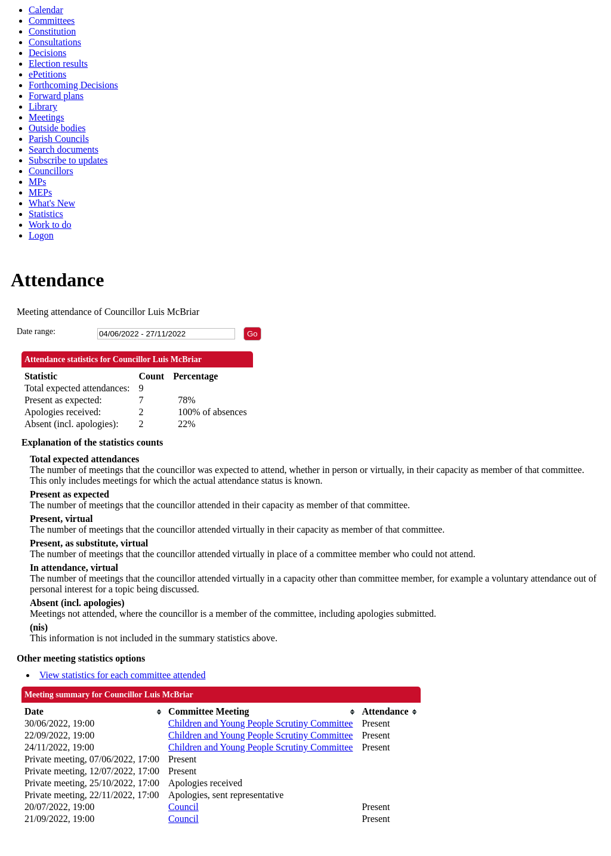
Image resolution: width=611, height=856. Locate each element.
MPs (37, 182)
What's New (52, 203)
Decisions (47, 53)
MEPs (40, 192)
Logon (41, 235)
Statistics (46, 214)
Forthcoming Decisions (73, 85)
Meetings (46, 117)
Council (183, 807)
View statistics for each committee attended (122, 675)
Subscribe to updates (68, 160)
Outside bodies (57, 128)
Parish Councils (59, 139)
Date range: (36, 331)
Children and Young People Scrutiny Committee (260, 723)
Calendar (46, 10)
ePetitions (47, 74)
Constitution (52, 31)
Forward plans (56, 96)
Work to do (50, 225)
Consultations (55, 42)
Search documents (63, 149)
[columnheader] (93, 712)
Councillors (51, 171)
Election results (58, 63)
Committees (52, 21)
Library (43, 106)
